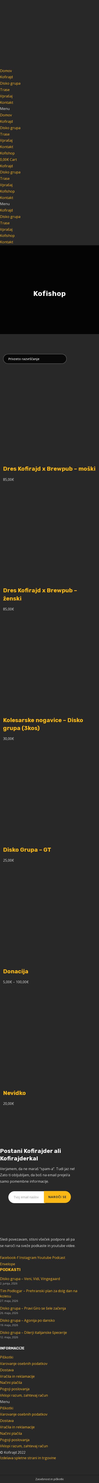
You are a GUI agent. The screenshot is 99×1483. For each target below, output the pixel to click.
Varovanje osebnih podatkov (23, 1363)
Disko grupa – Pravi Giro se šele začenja (33, 1308)
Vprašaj (6, 96)
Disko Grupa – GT (27, 849)
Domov (6, 70)
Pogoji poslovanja (14, 1388)
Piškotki (6, 1357)
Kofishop (7, 191)
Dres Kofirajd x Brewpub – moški (49, 468)
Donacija (15, 971)
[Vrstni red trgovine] (35, 359)
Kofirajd (6, 76)
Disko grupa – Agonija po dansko (27, 1320)
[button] (49, 109)
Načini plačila (11, 1382)
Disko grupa (10, 83)
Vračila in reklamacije (17, 1376)
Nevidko (14, 1093)
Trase (5, 89)
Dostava (7, 1370)
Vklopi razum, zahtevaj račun (24, 1395)
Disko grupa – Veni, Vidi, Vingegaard (30, 1278)
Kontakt (6, 102)
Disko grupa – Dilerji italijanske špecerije (33, 1332)
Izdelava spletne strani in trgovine (28, 1457)
